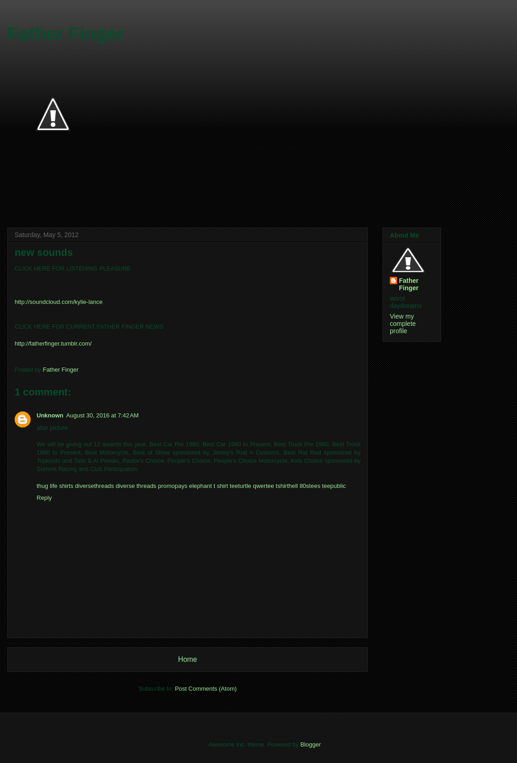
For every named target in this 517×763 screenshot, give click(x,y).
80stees (310, 485)
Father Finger (65, 34)
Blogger (310, 744)
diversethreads (94, 485)
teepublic (334, 485)
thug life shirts (55, 485)
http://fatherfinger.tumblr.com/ (53, 343)
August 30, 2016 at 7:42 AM (102, 415)
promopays (172, 485)
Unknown (50, 415)
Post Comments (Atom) (206, 688)
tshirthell (287, 485)
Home (187, 659)
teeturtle (240, 485)
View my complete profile (403, 324)
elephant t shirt (208, 485)
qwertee (263, 485)
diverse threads (136, 485)
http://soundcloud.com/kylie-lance (58, 301)
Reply (44, 497)
